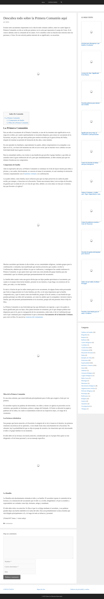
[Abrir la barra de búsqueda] (61, 2)
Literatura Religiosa (87, 373)
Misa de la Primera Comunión (17, 123)
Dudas (83, 355)
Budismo (83, 340)
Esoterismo (84, 360)
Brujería (83, 337)
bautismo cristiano (30, 174)
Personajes (84, 393)
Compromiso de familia (15, 120)
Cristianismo (9, 523)
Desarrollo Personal (87, 352)
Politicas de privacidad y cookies (79, 589)
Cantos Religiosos (86, 342)
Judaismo (84, 370)
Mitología (84, 381)
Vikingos (83, 409)
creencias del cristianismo (34, 317)
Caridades (84, 345)
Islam (83, 368)
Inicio (43, 2)
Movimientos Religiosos (88, 386)
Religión (83, 398)
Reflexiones (84, 396)
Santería (83, 401)
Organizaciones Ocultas (88, 388)
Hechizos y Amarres (87, 365)
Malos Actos (84, 378)
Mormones (84, 383)
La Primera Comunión (12, 118)
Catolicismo (84, 347)
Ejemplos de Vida (86, 358)
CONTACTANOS (52, 2)
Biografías (84, 335)
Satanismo (84, 404)
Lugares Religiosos (86, 375)
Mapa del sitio (41, 589)
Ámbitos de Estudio (87, 332)
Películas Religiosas (87, 391)
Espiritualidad (85, 363)
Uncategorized (85, 406)
